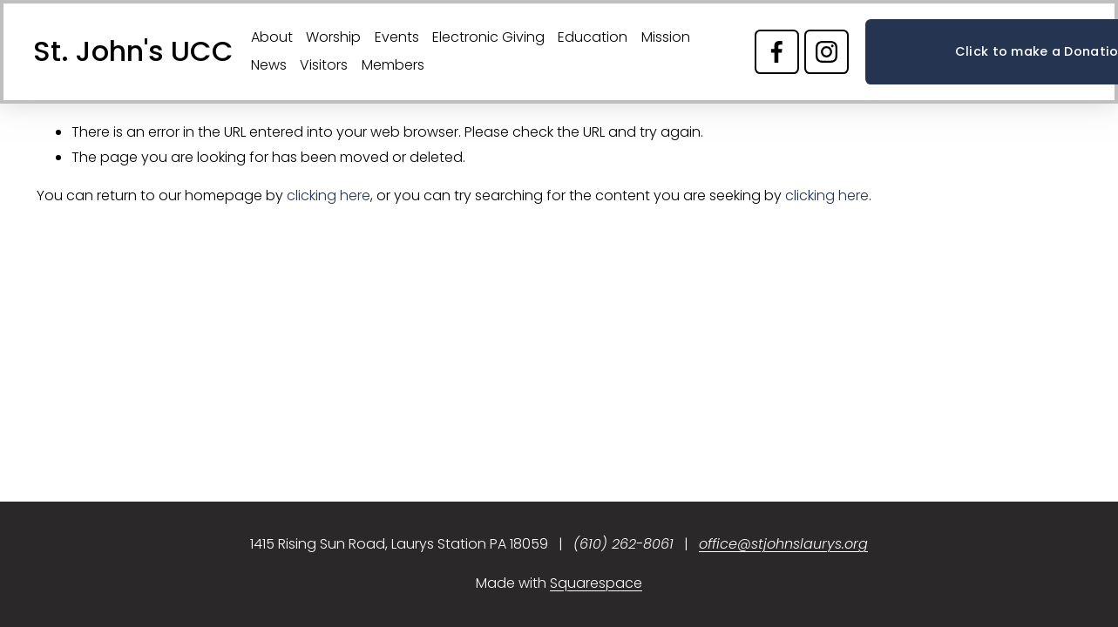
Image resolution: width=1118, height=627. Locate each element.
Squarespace (596, 583)
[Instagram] (826, 52)
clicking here (328, 195)
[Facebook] (777, 52)
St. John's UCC (133, 51)
